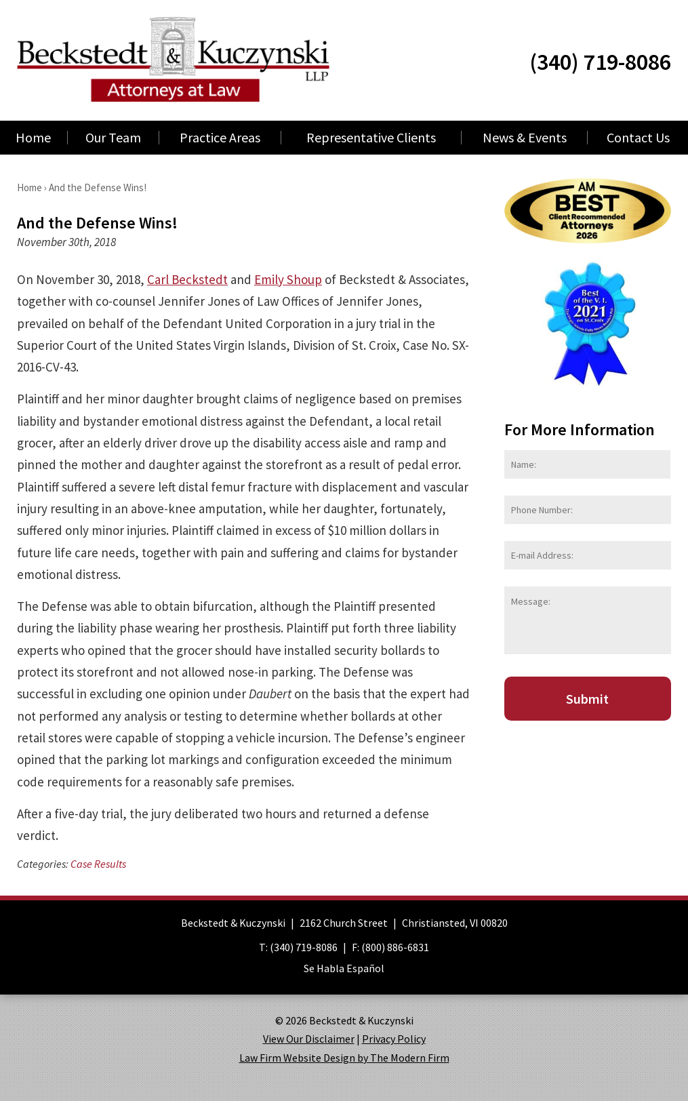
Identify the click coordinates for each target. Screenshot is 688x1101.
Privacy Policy (394, 1038)
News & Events (525, 137)
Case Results (98, 863)
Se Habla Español (344, 968)
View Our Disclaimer (309, 1038)
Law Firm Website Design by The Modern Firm (344, 1057)
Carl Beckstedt (187, 279)
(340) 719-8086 (600, 61)
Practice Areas (220, 137)
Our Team (113, 137)
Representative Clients (371, 137)
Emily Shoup (288, 279)
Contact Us (638, 137)
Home (33, 137)
